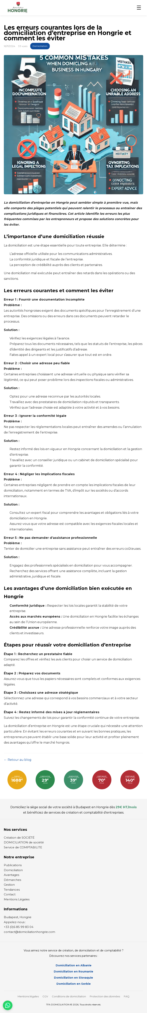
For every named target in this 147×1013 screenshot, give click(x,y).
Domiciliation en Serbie (73, 983)
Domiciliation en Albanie (73, 965)
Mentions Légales (16, 899)
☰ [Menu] (138, 8)
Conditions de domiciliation (69, 996)
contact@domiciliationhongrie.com (29, 932)
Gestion (9, 884)
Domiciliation (40, 46)
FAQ (126, 996)
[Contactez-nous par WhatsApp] (7, 1005)
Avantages (11, 875)
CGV (45, 996)
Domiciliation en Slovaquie (73, 977)
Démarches (12, 880)
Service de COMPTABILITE (23, 847)
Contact (10, 894)
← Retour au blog (17, 760)
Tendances (12, 889)
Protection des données (105, 996)
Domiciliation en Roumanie (73, 971)
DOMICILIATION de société (24, 842)
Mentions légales (28, 996)
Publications (13, 865)
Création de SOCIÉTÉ (19, 837)
